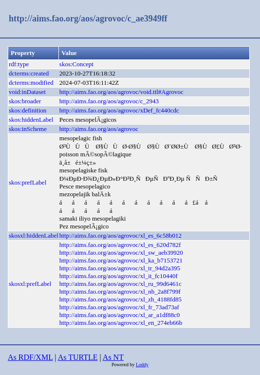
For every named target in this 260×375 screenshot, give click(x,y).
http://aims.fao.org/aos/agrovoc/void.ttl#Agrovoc (121, 91)
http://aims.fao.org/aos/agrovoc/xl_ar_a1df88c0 (119, 315)
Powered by (123, 364)
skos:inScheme (28, 128)
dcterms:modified (31, 82)
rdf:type (19, 64)
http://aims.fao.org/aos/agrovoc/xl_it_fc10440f (118, 276)
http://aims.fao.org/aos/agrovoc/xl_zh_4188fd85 (120, 299)
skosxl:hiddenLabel (33, 235)
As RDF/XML (30, 357)
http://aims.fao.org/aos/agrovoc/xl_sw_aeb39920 (121, 252)
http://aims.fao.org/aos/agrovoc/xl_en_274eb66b (121, 322)
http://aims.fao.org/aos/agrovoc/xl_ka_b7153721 (121, 260)
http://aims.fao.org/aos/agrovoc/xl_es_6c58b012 (120, 235)
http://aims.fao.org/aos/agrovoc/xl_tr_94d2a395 (119, 268)
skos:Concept (76, 64)
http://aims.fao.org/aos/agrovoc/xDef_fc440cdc (119, 110)
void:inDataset (27, 91)
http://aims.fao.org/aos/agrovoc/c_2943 (109, 101)
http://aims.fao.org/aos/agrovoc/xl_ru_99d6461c (120, 283)
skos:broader (25, 101)
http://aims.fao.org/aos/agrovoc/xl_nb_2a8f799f (120, 291)
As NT (113, 357)
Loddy (142, 364)
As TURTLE (78, 357)
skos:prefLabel (27, 182)
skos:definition (27, 110)
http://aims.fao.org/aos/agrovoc (98, 128)
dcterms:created (29, 73)
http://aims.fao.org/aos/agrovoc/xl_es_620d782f (120, 244)
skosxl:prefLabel (30, 283)
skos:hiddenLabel (31, 119)
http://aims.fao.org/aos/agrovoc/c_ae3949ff (88, 18)
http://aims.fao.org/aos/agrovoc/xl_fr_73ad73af (119, 307)
